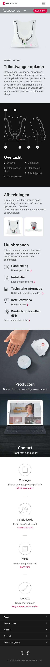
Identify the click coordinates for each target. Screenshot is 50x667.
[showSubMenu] (25, 10)
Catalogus (25, 480)
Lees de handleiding (22, 281)
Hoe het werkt (18, 304)
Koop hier (40, 10)
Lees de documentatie (16, 320)
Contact (25, 598)
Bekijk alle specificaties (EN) (26, 293)
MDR (25, 559)
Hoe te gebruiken (20, 270)
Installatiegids (25, 519)
